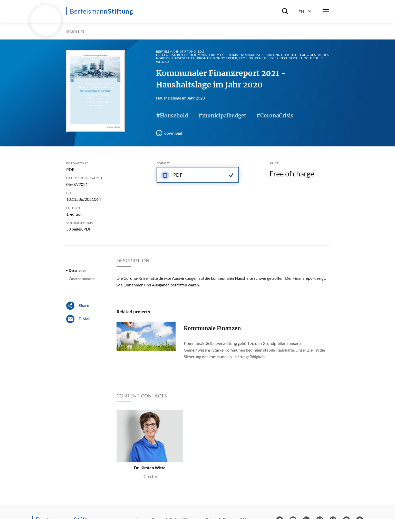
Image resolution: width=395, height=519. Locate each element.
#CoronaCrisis (274, 115)
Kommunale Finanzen (212, 328)
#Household (172, 115)
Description (77, 270)
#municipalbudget (222, 115)
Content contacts (81, 279)
